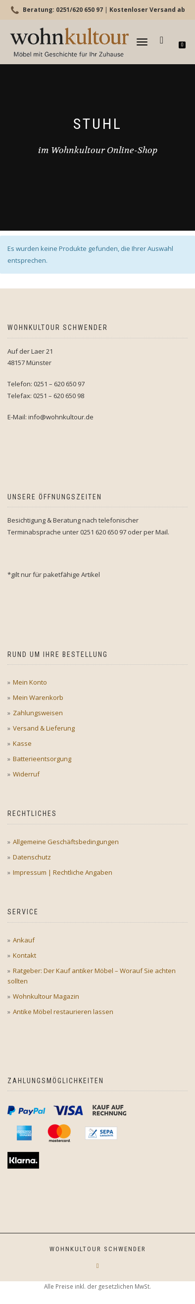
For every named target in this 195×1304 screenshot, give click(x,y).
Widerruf (26, 774)
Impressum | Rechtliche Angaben (62, 872)
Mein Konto (30, 682)
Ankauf (24, 940)
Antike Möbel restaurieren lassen (63, 1011)
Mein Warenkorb (38, 697)
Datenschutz (32, 857)
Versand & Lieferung (44, 728)
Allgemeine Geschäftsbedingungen (66, 841)
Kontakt (24, 955)
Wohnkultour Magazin (46, 996)
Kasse (22, 743)
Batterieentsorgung (42, 758)
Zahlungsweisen (38, 712)
